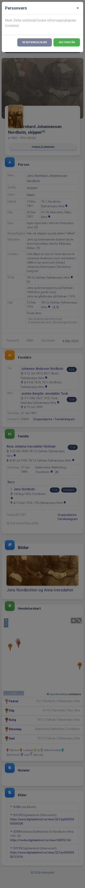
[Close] (78, 8)
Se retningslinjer (34, 42)
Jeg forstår (66, 42)
